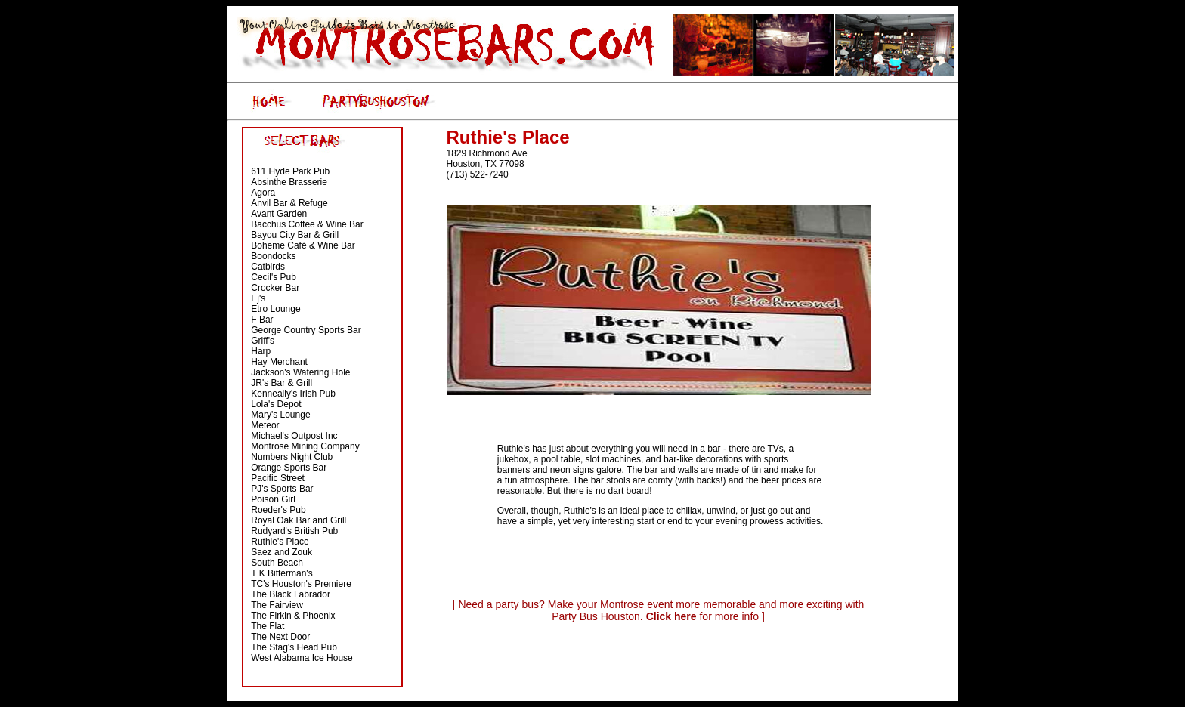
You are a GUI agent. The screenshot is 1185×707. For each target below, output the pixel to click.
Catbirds (268, 266)
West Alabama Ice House (302, 658)
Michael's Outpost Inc (294, 436)
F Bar (262, 319)
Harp (261, 351)
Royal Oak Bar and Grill (298, 520)
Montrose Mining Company (305, 446)
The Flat (267, 626)
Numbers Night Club (292, 457)
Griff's (262, 340)
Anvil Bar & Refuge (289, 203)
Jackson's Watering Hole (300, 372)
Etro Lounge (275, 309)
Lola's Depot (276, 404)
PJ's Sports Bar (282, 488)
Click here (671, 616)
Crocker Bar (275, 287)
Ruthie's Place (279, 541)
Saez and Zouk (281, 552)
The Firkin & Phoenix (293, 615)
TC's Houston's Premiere (301, 584)
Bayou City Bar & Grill (295, 235)
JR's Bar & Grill (281, 383)
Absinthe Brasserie (289, 182)
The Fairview (277, 605)
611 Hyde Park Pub (290, 171)
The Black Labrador (290, 594)
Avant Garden (279, 213)
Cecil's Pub (273, 277)
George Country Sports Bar (305, 330)
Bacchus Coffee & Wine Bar (307, 224)
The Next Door (280, 636)
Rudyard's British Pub (294, 531)
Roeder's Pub (278, 510)
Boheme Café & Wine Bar (302, 245)
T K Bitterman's (281, 573)
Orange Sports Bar (288, 467)
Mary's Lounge (280, 414)
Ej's (258, 298)
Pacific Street (278, 478)
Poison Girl (273, 499)
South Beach (277, 562)
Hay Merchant (279, 362)
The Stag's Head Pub (294, 647)
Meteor (265, 425)
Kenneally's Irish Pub (293, 393)
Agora (263, 192)
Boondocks (273, 256)
